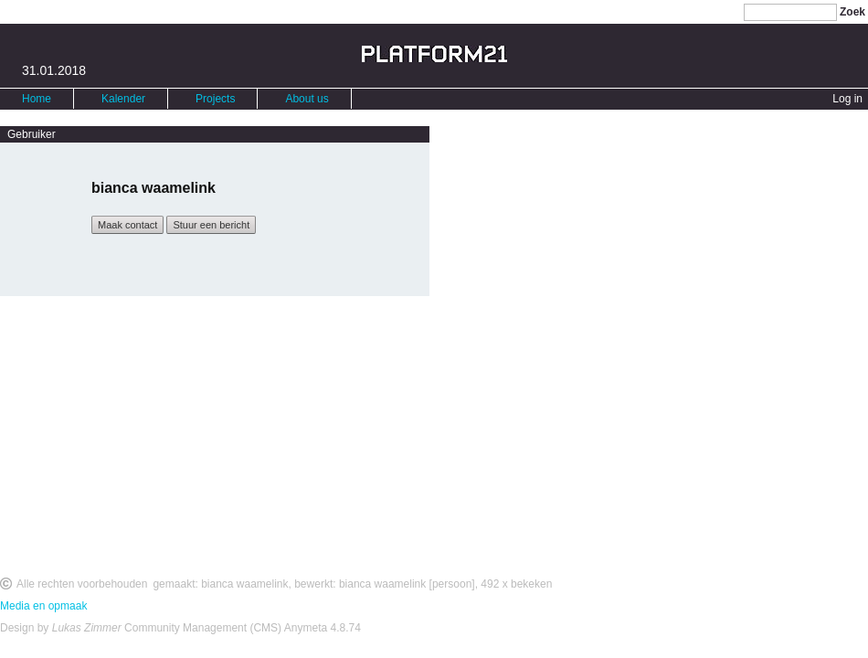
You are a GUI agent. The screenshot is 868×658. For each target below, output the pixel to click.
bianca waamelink (244, 584)
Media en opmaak (43, 606)
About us (306, 98)
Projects (215, 98)
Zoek (852, 11)
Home (36, 98)
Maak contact (127, 224)
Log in (847, 98)
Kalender (123, 98)
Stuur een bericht (211, 224)
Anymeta (305, 627)
